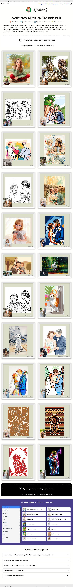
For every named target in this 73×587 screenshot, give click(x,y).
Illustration (66, 316)
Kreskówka (5, 510)
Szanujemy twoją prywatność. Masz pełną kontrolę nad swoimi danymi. (36, 45)
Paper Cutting (30, 477)
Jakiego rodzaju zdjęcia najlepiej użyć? (36, 570)
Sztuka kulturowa (7, 528)
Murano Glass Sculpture (27, 396)
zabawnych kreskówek (58, 25)
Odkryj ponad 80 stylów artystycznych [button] (49, 4)
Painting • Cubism (65, 246)
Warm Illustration (28, 275)
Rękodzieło (5, 538)
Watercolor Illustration (63, 356)
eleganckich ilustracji (9, 27)
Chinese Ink (30, 356)
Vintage (67, 206)
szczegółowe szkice (42, 27)
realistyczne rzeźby (24, 29)
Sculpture (67, 84)
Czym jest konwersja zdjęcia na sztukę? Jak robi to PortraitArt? (36, 565)
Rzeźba (4, 535)
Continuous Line (29, 316)
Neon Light (66, 477)
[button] (61, 4)
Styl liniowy (6, 516)
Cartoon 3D (30, 246)
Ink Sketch (30, 206)
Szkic (4, 519)
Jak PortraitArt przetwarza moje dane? (36, 576)
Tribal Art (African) (64, 437)
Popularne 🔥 (6, 507)
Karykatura (5, 531)
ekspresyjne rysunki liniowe (27, 27)
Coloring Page (30, 125)
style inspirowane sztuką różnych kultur (43, 29)
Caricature (66, 125)
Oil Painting (30, 84)
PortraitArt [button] (4, 4)
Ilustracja (5, 513)
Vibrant (67, 275)
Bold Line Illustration (64, 396)
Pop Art (31, 165)
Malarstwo (5, 525)
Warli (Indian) (29, 437)
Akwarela (5, 522)
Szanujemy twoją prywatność (22, 1)
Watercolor (66, 165)
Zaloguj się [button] (68, 4)
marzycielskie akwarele (10, 29)
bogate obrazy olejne (55, 27)
